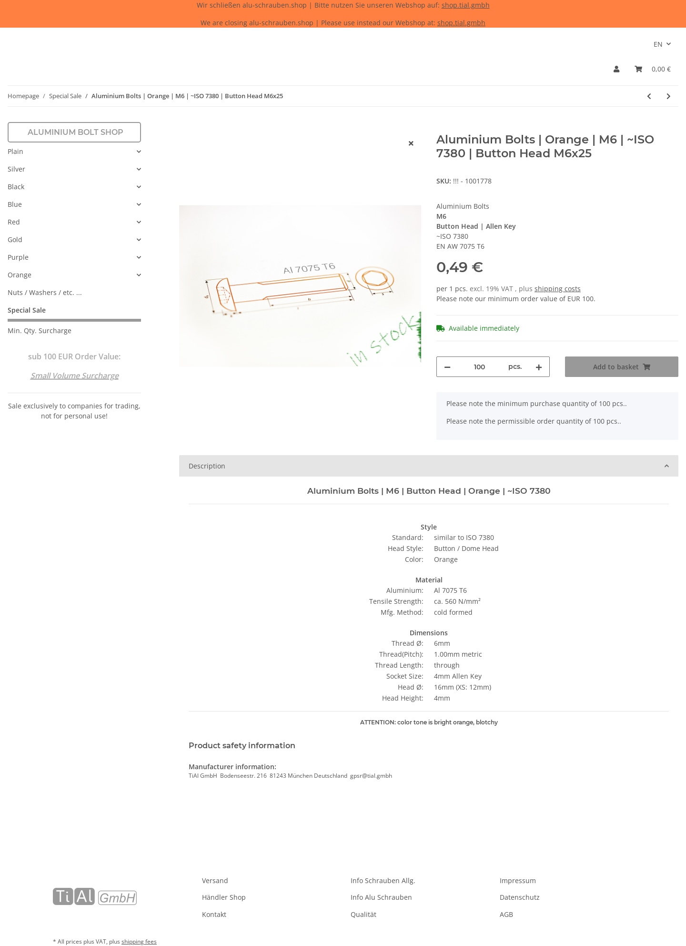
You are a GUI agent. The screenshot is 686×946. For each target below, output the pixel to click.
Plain (15, 151)
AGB (506, 914)
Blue (15, 204)
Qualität (363, 914)
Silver (16, 168)
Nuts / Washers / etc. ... (45, 292)
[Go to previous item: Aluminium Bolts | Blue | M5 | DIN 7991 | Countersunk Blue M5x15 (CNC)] (649, 96)
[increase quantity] (538, 366)
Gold (15, 239)
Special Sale (27, 310)
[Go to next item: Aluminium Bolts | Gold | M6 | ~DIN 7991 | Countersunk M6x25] (668, 96)
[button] (616, 68)
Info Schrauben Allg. (383, 880)
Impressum (518, 880)
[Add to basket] (186, 127)
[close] (411, 143)
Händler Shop (224, 897)
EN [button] (658, 44)
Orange (19, 274)
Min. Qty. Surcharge (39, 330)
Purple (18, 257)
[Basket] (652, 68)
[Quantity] (479, 366)
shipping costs (558, 288)
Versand (215, 880)
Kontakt (214, 914)
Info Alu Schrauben (381, 897)
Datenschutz (520, 897)
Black (16, 186)
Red (14, 221)
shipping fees (139, 941)
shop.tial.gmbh (466, 5)
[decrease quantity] (447, 366)
